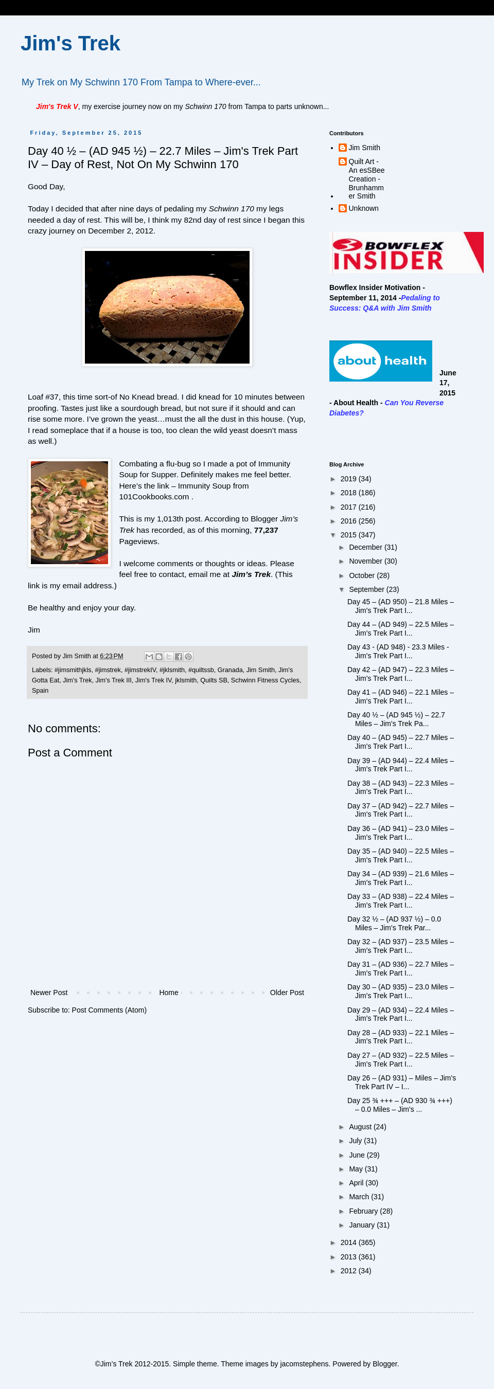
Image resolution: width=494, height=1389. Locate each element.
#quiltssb (201, 670)
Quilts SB (213, 680)
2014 (350, 1242)
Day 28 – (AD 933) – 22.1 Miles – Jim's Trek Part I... (400, 1037)
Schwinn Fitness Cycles (265, 680)
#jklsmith (172, 670)
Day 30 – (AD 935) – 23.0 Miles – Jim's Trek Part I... (400, 991)
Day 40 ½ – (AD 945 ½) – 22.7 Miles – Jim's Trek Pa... (396, 719)
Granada (230, 670)
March (360, 1197)
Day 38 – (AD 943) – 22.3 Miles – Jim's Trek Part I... (400, 787)
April (357, 1183)
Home (168, 992)
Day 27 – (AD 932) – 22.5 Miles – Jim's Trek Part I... (400, 1059)
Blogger (385, 1364)
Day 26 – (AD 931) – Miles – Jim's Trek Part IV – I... (401, 1082)
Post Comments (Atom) (109, 1010)
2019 (350, 479)
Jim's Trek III (114, 680)
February (364, 1211)
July (356, 1141)
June (357, 1155)
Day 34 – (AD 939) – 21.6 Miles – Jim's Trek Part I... (400, 878)
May (356, 1169)
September (367, 589)
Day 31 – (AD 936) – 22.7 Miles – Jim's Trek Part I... (400, 968)
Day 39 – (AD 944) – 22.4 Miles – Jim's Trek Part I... (400, 764)
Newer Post (48, 992)
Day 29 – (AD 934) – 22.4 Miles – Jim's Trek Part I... (400, 1014)
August (361, 1127)
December (366, 547)
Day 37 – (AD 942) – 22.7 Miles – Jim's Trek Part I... (400, 810)
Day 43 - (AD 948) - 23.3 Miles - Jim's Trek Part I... (398, 651)
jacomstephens (304, 1364)
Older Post (287, 992)
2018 (350, 493)
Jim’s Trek (251, 574)
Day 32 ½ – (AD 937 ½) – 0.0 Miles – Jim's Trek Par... (394, 923)
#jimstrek (107, 670)
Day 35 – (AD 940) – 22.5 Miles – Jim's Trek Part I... (400, 855)
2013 (350, 1257)
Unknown (364, 208)
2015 (350, 535)
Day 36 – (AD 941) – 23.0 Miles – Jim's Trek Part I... (400, 832)
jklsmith (186, 680)
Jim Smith (260, 670)
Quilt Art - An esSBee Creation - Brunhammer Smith (367, 178)
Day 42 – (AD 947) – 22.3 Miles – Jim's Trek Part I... (400, 673)
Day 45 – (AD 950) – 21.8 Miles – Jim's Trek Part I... (400, 606)
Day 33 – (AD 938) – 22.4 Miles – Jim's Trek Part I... (400, 900)
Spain (40, 690)
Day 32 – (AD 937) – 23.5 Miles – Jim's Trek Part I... (400, 945)
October (363, 575)
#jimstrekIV (140, 670)
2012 (350, 1271)
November (366, 561)
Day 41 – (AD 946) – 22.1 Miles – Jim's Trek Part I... (400, 696)
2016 (350, 521)
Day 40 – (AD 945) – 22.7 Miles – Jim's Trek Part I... (400, 741)
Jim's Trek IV (153, 680)
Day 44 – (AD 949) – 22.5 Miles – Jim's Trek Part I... (400, 628)
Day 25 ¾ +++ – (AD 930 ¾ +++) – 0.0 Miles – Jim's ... (399, 1104)
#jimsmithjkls (73, 670)
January (363, 1225)
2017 (350, 507)
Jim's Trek (70, 43)
